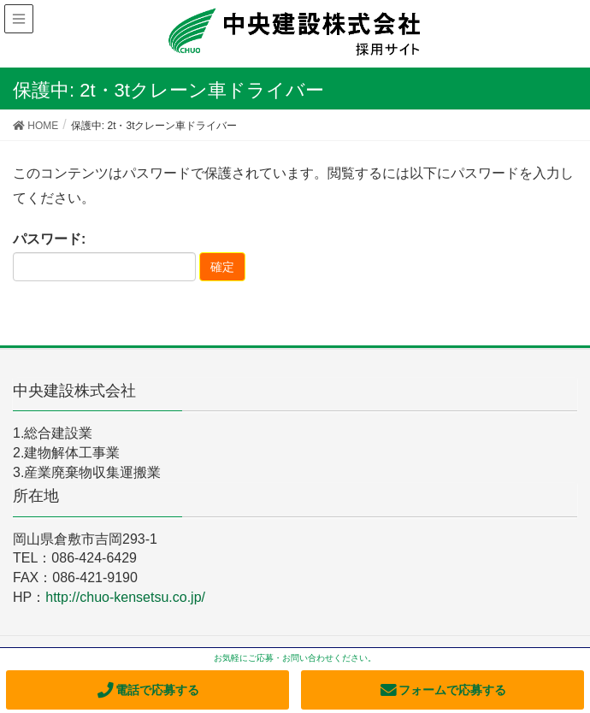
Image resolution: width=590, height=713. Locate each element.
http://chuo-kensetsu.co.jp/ (125, 597)
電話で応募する (147, 690)
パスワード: (104, 256)
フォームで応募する (442, 690)
